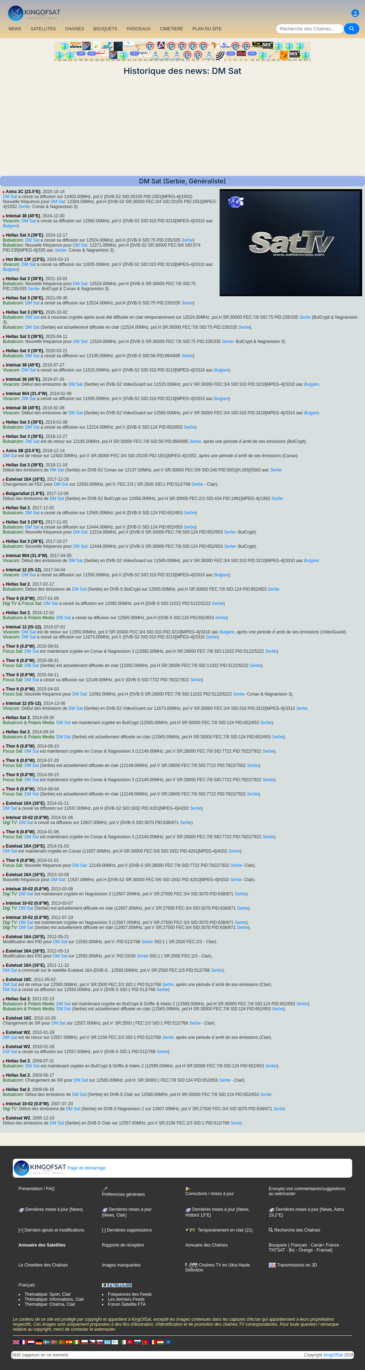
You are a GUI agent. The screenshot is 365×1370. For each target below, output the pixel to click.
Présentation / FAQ (37, 1188)
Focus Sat (31, 603)
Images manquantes (121, 1265)
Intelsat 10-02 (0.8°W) (27, 817)
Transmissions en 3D (293, 1265)
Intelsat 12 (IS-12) (23, 569)
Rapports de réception (123, 1245)
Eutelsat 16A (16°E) (25, 479)
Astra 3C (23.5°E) (23, 191)
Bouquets (278, 1245)
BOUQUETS (105, 28)
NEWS (15, 28)
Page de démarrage (59, 1168)
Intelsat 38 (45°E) (23, 215)
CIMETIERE (171, 28)
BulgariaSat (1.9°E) (25, 493)
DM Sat (10, 196)
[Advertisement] (182, 126)
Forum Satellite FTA (127, 1304)
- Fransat (322, 1250)
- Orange (304, 1250)
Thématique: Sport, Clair (48, 1294)
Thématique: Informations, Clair (54, 1299)
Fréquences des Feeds (130, 1294)
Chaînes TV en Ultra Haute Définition (217, 1268)
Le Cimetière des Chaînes (43, 1265)
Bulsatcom (13, 240)
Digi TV (10, 603)
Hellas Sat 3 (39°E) (24, 235)
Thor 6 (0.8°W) (20, 598)
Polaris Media (41, 617)
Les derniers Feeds (126, 1299)
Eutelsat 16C (18, 979)
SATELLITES (43, 28)
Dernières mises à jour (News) (51, 1209)
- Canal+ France (323, 1245)
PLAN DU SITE (207, 28)
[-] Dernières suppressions (127, 1230)
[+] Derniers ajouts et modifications (51, 1230)
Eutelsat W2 (18, 1032)
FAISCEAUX (138, 28)
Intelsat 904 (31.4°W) (26, 393)
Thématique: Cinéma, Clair (50, 1304)
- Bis (290, 1250)
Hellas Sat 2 (18, 507)
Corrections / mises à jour (209, 1191)
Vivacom (11, 220)
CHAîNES (74, 28)
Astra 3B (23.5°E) (23, 450)
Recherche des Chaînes (294, 1230)
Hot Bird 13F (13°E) (25, 259)
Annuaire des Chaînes (206, 1245)
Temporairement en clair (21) (219, 1230)
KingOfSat (333, 1355)
